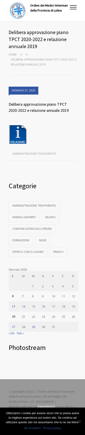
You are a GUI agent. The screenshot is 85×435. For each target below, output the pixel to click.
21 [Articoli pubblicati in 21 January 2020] (23, 317)
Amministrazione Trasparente (34, 154)
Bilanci (50, 217)
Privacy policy (52, 428)
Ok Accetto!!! (32, 428)
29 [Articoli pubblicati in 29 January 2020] (33, 327)
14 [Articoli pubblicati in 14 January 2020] (23, 306)
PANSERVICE (46, 407)
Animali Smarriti (24, 217)
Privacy (58, 252)
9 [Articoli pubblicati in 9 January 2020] (43, 296)
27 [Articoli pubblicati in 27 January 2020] (13, 327)
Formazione (20, 240)
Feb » (20, 333)
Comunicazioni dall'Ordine (32, 229)
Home (13, 54)
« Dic (12, 333)
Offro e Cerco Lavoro (28, 252)
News (43, 240)
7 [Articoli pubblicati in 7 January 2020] (23, 296)
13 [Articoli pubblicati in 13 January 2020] (13, 306)
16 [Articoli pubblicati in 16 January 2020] (43, 306)
